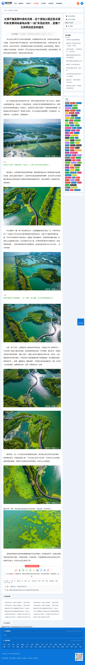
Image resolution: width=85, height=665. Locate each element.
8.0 (78, 130)
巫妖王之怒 (74, 135)
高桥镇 (74, 162)
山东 (69, 644)
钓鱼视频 (36, 3)
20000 (67, 135)
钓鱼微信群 (59, 3)
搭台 (77, 125)
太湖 (71, 123)
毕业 (77, 142)
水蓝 (72, 142)
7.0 (71, 132)
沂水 (79, 172)
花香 (77, 147)
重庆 (22, 646)
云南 (36, 646)
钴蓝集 (79, 103)
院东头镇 (68, 160)
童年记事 (73, 185)
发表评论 (7, 623)
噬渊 (67, 103)
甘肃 (49, 646)
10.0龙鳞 (74, 115)
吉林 (32, 644)
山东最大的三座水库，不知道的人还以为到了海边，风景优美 (21, 614)
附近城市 (7, 640)
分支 (72, 167)
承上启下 (77, 190)
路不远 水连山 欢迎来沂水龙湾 (41, 617)
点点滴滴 (74, 187)
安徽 (56, 644)
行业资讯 (44, 3)
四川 (27, 646)
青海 (54, 646)
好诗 (79, 182)
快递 (77, 170)
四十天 (78, 140)
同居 (67, 125)
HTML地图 (35, 658)
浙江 (51, 644)
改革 (67, 152)
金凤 (72, 170)
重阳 (73, 157)
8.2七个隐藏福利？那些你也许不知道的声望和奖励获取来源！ (49, 611)
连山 (67, 167)
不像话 (67, 182)
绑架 (72, 118)
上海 (42, 644)
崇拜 (67, 137)
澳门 (76, 646)
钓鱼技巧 (29, 3)
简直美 (74, 182)
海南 (18, 646)
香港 (71, 646)
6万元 (67, 157)
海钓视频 (15, 10)
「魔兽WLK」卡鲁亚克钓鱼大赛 (17, 586)
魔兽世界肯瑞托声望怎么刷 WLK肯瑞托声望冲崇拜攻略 (24, 590)
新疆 (63, 646)
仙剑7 (75, 175)
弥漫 (72, 147)
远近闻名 (77, 165)
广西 (13, 646)
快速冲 (76, 132)
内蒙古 (22, 644)
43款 (67, 180)
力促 (67, 150)
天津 (9, 644)
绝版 (73, 130)
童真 (72, 180)
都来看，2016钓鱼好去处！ (73, 64)
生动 (67, 185)
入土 (67, 145)
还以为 (78, 157)
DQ (78, 177)
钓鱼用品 (51, 3)
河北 (13, 644)
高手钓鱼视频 (71, 19)
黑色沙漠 (68, 175)
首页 (15, 3)
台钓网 (4, 635)
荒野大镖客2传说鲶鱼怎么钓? (74, 61)
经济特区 (68, 155)
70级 (67, 140)
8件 (67, 132)
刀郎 (72, 125)
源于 (67, 142)
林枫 (79, 155)
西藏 (40, 646)
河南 (74, 644)
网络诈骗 (68, 128)
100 (72, 137)
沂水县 (67, 162)
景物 (77, 180)
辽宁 (28, 644)
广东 (9, 646)
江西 (65, 644)
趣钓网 (14, 573)
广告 (32, 165)
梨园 (78, 160)
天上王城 (73, 172)
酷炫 (74, 128)
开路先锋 (78, 150)
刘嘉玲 (78, 118)
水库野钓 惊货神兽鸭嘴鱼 (73, 39)
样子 (67, 165)
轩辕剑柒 (68, 177)
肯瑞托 (72, 103)
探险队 (67, 115)
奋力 (72, 150)
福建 (60, 644)
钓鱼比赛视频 (71, 16)
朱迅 (71, 120)
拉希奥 (75, 108)
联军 (78, 110)
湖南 (4, 646)
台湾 (67, 646)
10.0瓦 (71, 113)
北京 (4, 644)
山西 (18, 644)
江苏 (47, 644)
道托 (67, 170)
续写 (74, 155)
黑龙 (75, 105)
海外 (81, 646)
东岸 (77, 167)
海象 (67, 118)
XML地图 (30, 658)
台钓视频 (70, 26)
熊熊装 (72, 145)
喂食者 (79, 145)
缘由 (76, 123)
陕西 (45, 646)
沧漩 (67, 147)
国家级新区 (73, 152)
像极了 (67, 187)
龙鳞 (77, 113)
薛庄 (67, 172)
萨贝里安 (68, 108)
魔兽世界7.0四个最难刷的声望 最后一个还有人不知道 (19, 608)
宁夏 (58, 646)
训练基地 (77, 120)
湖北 (78, 644)
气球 (72, 140)
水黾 (79, 128)
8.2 (76, 137)
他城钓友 (21, 3)
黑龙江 (37, 644)
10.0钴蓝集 (68, 105)
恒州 (79, 162)
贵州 (31, 646)
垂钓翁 (67, 130)
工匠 (67, 110)
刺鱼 (67, 190)
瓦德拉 (72, 110)
